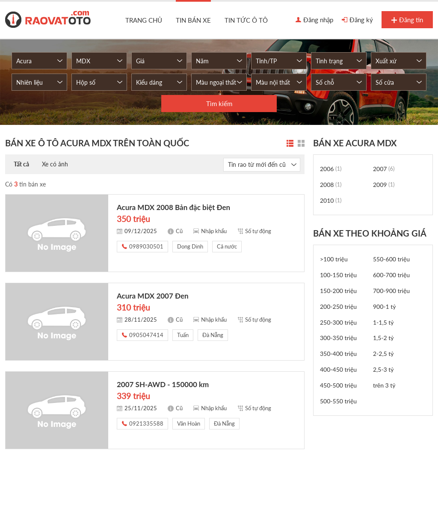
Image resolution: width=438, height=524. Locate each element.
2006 (331, 168)
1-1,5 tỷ (383, 322)
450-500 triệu (338, 385)
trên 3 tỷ (384, 385)
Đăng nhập (314, 20)
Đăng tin (407, 20)
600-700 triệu (391, 274)
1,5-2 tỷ (383, 337)
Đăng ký (357, 20)
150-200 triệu (338, 290)
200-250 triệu (338, 306)
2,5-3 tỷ (383, 369)
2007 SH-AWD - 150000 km (163, 384)
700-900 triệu (391, 290)
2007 (384, 168)
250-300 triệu (338, 322)
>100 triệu (334, 259)
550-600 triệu (391, 259)
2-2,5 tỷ (383, 353)
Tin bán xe (193, 20)
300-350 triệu (338, 337)
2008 (331, 184)
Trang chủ (143, 20)
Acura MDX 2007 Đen (153, 295)
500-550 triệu (338, 401)
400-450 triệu (338, 369)
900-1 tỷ (384, 306)
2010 (331, 200)
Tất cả (21, 164)
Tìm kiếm (219, 103)
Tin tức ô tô (246, 20)
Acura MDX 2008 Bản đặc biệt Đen (173, 207)
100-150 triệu (338, 274)
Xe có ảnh (55, 164)
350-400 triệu (338, 353)
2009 (384, 184)
